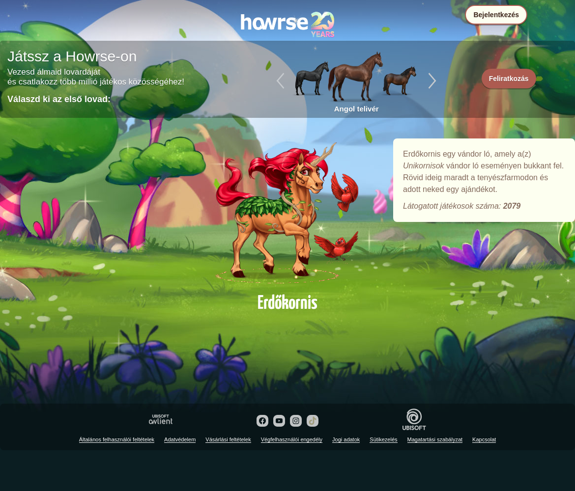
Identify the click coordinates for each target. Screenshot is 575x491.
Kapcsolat (484, 439)
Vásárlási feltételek (228, 439)
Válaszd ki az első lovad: (59, 99)
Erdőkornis (287, 212)
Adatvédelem (180, 439)
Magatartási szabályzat (435, 439)
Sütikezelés (383, 439)
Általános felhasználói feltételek (116, 439)
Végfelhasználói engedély (291, 439)
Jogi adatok (346, 439)
